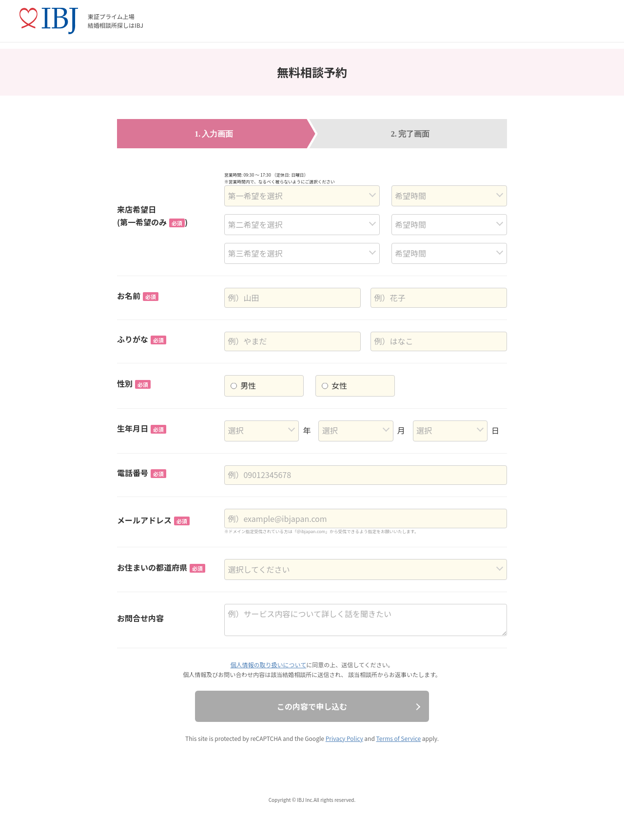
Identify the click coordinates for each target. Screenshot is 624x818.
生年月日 (141, 428)
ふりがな (141, 339)
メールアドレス (153, 520)
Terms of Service (398, 738)
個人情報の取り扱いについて (269, 664)
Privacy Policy (344, 738)
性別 (134, 383)
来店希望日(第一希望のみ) (152, 215)
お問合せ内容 (140, 618)
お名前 (137, 295)
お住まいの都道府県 (161, 567)
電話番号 (141, 473)
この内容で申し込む (312, 706)
